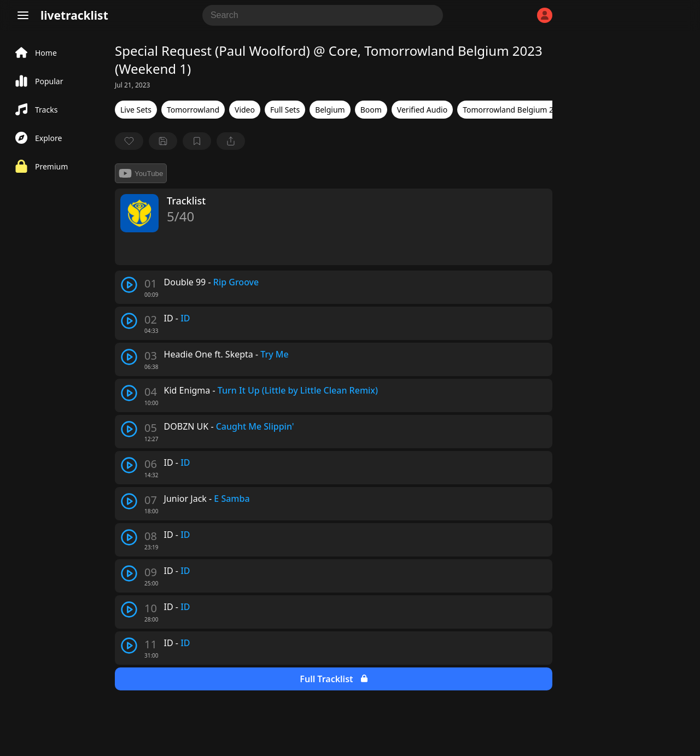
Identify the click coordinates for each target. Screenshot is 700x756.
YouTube (141, 173)
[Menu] (23, 15)
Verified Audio (422, 109)
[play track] (129, 285)
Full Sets (285, 109)
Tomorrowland (193, 109)
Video (245, 109)
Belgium (330, 109)
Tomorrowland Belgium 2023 (515, 109)
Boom (371, 109)
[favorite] (129, 141)
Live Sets (135, 109)
